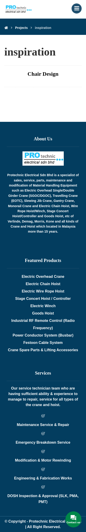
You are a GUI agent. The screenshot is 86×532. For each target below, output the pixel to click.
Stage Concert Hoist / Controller (43, 299)
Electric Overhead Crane (43, 277)
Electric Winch (42, 306)
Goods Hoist (43, 313)
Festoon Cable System (43, 343)
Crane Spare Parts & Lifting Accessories (43, 350)
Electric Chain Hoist (43, 284)
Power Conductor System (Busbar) (43, 335)
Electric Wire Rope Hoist (43, 291)
